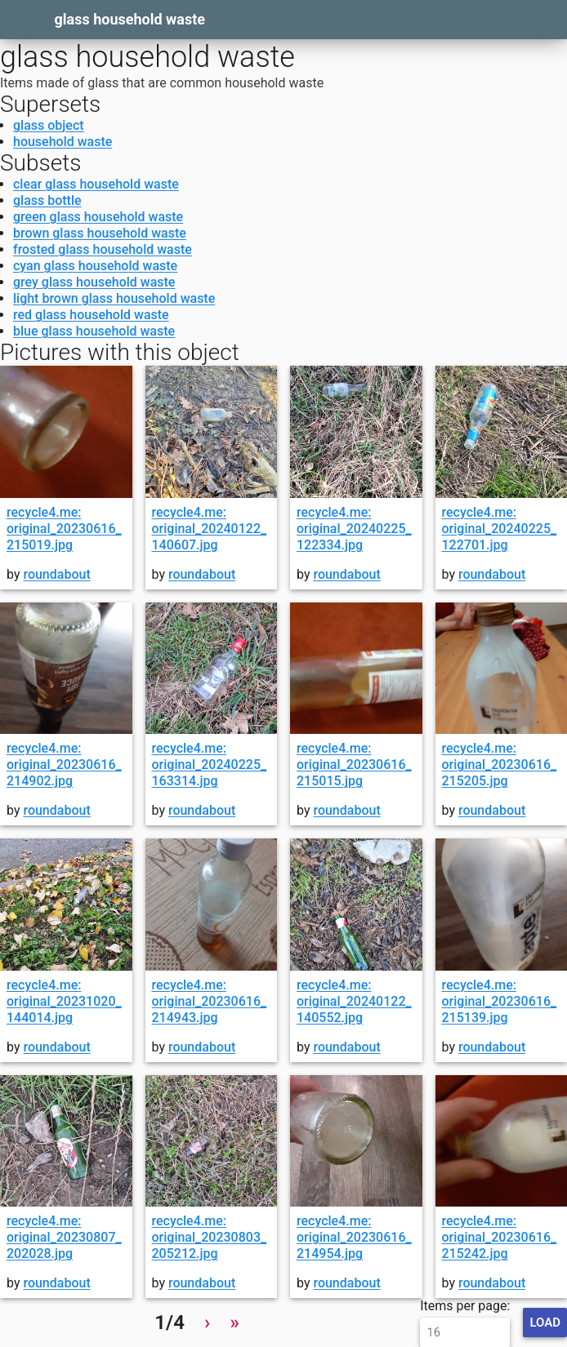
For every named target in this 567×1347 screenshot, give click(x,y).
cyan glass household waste (95, 265)
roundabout (56, 574)
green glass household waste (98, 216)
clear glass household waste (96, 184)
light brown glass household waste (114, 298)
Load (544, 1322)
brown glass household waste (99, 233)
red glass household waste (91, 314)
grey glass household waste (94, 282)
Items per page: (465, 1322)
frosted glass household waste (102, 249)
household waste (62, 141)
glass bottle (47, 200)
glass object (48, 125)
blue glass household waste (94, 331)
